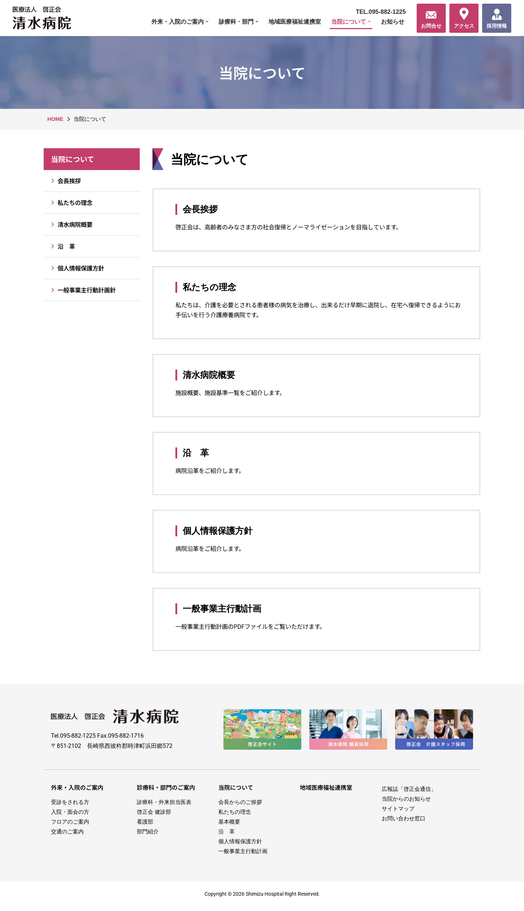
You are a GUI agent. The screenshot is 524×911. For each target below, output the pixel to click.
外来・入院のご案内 (77, 791)
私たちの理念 (71, 203)
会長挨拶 (64, 181)
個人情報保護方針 (77, 268)
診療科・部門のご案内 (166, 791)
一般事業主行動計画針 (83, 290)
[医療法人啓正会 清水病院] (44, 18)
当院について (72, 159)
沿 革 (61, 246)
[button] (197, 21)
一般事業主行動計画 (222, 611)
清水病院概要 (71, 224)
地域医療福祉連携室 (289, 21)
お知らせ (392, 21)
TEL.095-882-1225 (380, 11)
